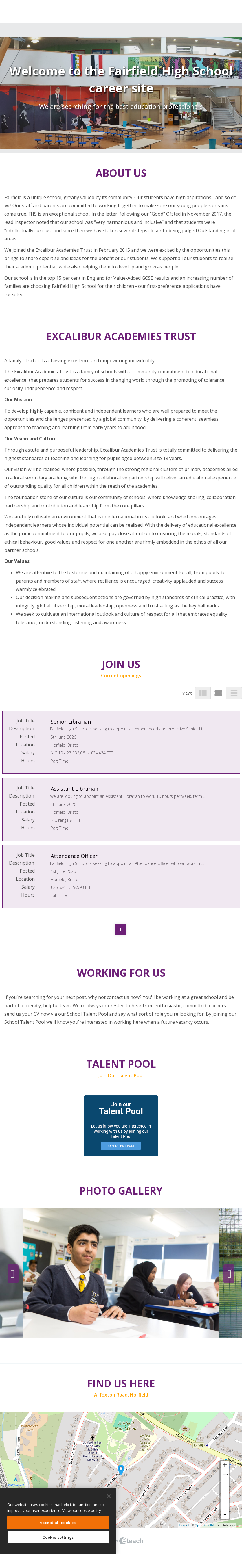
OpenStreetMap (206, 1525)
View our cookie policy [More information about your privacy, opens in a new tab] (81, 1510)
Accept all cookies (58, 1522)
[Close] (108, 1496)
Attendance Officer (74, 856)
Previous (13, 1274)
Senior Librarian (71, 721)
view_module (203, 693)
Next (229, 1274)
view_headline (234, 693)
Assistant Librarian (74, 788)
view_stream (218, 693)
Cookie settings (58, 1537)
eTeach (121, 1541)
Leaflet (184, 1525)
